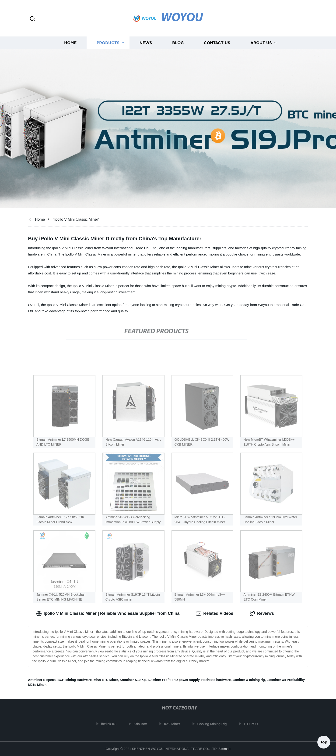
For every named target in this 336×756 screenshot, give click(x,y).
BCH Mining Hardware (74, 680)
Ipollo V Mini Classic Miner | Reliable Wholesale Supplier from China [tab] (107, 613)
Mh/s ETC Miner (106, 680)
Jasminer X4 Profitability (285, 680)
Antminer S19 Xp (132, 680)
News (146, 42)
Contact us (217, 42)
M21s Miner (37, 685)
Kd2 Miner (175, 724)
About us (261, 42)
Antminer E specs (42, 680)
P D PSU (254, 724)
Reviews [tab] (262, 613)
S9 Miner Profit (159, 680)
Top (323, 743)
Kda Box (143, 724)
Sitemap (224, 749)
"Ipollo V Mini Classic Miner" (76, 219)
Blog (178, 42)
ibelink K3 (112, 724)
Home (70, 42)
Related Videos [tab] (214, 613)
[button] (32, 19)
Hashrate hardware (216, 680)
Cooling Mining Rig (215, 724)
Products (108, 42)
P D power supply (186, 680)
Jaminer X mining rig (249, 680)
